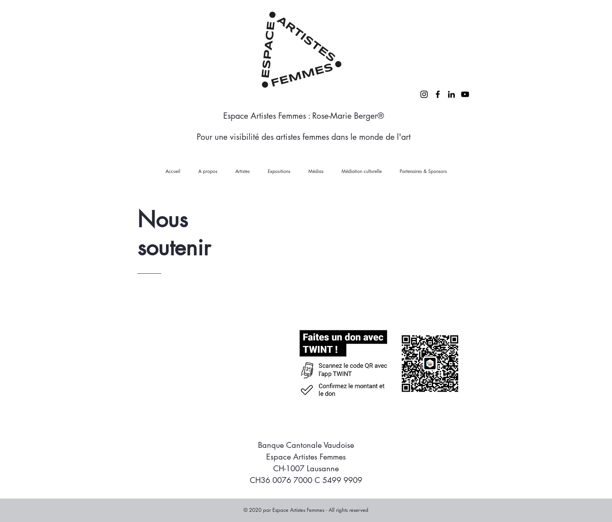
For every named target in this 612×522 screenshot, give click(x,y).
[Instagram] (424, 94)
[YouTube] (465, 94)
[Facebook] (438, 94)
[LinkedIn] (451, 94)
